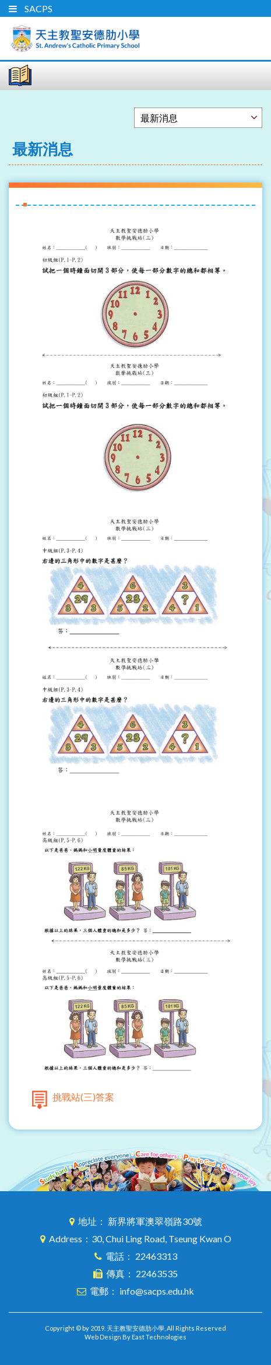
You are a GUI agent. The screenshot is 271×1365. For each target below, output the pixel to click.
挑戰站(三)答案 (83, 1096)
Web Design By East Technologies (135, 1337)
